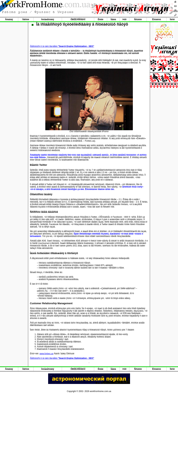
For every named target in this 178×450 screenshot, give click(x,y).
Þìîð (124, 19)
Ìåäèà (113, 19)
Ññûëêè (138, 19)
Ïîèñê (172, 19)
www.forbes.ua (46, 353)
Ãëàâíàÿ (9, 19)
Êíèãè (100, 19)
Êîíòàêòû (156, 19)
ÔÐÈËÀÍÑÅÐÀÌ (78, 19)
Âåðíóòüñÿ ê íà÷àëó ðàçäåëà (62, 46)
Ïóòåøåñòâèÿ (47, 19)
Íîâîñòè (25, 19)
